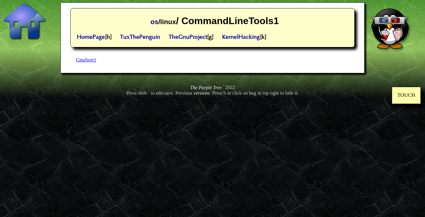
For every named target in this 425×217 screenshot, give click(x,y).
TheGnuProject (188, 37)
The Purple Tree (205, 87)
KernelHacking (241, 37)
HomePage (91, 37)
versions (202, 93)
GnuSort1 (86, 60)
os (154, 22)
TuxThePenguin (140, 37)
